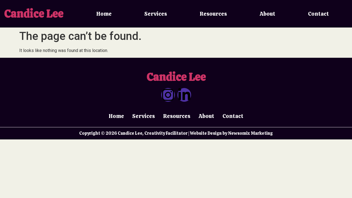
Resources (213, 13)
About (267, 13)
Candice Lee (33, 14)
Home (104, 13)
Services (155, 13)
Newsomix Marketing (250, 133)
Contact (318, 13)
